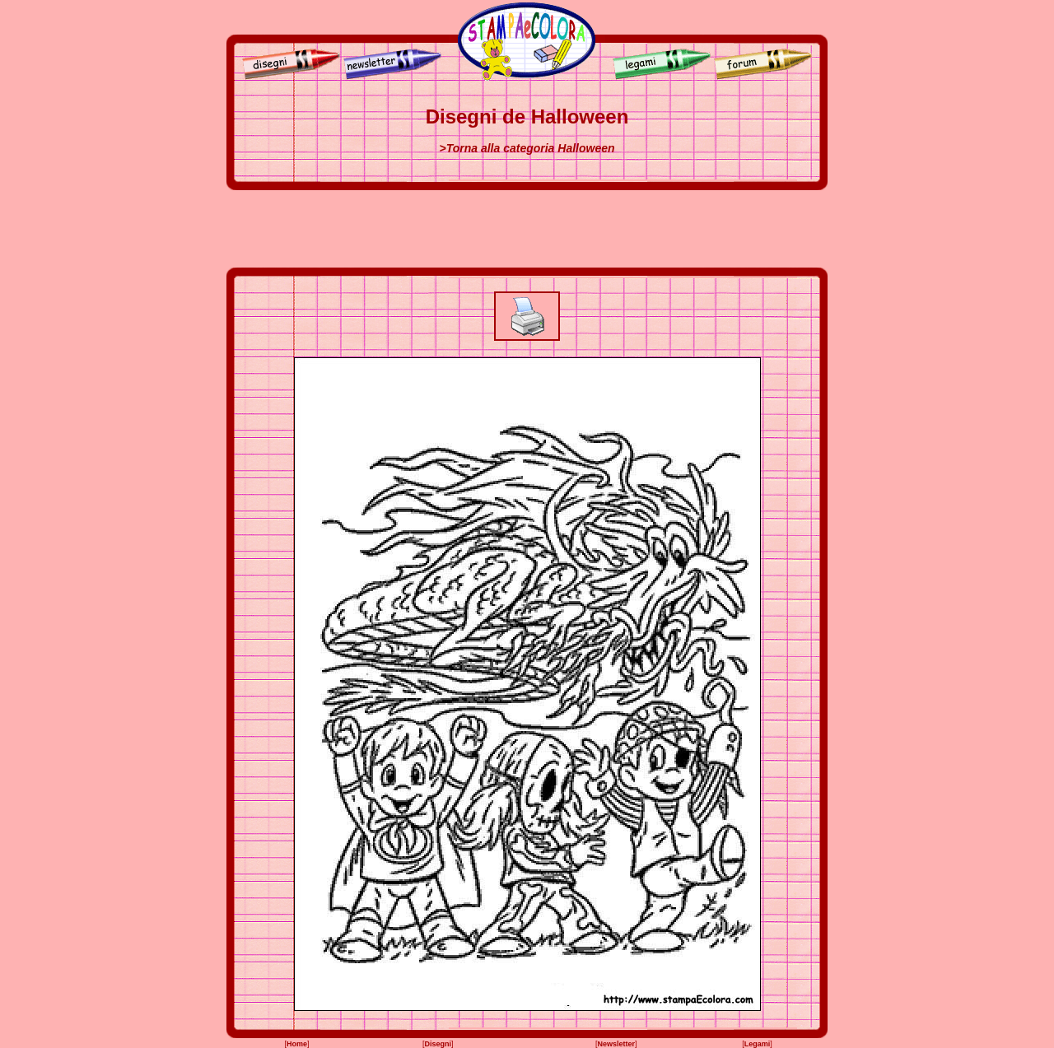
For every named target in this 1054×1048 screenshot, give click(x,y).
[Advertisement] (527, 229)
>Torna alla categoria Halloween (526, 148)
